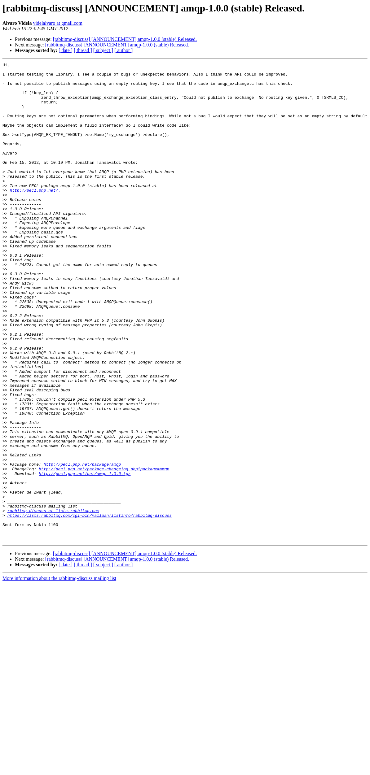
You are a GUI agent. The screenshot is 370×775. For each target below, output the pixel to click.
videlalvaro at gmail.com (57, 23)
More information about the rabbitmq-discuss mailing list (59, 674)
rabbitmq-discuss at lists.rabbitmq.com (53, 600)
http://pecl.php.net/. (35, 216)
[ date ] (66, 50)
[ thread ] (83, 50)
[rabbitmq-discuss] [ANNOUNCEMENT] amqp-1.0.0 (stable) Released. (125, 39)
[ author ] (123, 50)
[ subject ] (103, 50)
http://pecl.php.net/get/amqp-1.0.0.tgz (84, 556)
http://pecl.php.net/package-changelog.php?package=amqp (104, 550)
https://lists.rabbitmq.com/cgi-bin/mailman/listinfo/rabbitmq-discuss (89, 606)
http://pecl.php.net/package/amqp (82, 545)
